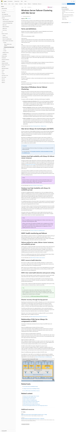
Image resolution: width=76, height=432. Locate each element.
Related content (64, 19)
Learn (22, 7)
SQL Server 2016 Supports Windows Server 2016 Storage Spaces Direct (35, 405)
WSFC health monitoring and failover (67, 14)
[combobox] (7, 8)
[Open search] (71, 1)
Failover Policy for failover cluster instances (37, 257)
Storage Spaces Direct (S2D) (30, 164)
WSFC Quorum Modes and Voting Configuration (39, 296)
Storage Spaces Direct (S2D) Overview (29, 397)
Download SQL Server (71, 3)
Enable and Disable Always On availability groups (43, 356)
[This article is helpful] (69, 22)
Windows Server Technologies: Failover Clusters (31, 396)
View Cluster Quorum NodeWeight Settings (30, 386)
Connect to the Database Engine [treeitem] (7, 23)
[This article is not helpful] (70, 22)
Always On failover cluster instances (36, 185)
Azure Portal (64, 3)
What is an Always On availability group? (30, 400)
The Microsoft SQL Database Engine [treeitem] (8, 21)
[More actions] (54, 7)
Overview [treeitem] (4, 35)
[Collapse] (14, 6)
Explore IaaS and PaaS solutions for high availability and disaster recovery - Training (34, 414)
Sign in (74, 1)
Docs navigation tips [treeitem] (5, 14)
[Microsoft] (1, 1)
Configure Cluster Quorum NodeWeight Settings (31, 388)
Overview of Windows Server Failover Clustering (67, 11)
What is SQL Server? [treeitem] (6, 19)
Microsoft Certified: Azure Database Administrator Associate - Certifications (32, 418)
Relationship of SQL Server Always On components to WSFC (67, 16)
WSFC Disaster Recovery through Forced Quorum (38, 316)
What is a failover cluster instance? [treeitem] (8, 45)
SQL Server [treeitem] (3, 12)
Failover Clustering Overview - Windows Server (38, 126)
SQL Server (29, 7)
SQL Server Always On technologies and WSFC (68, 13)
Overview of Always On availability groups (37, 230)
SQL (25, 7)
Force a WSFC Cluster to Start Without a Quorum (31, 390)
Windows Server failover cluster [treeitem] (9, 47)
